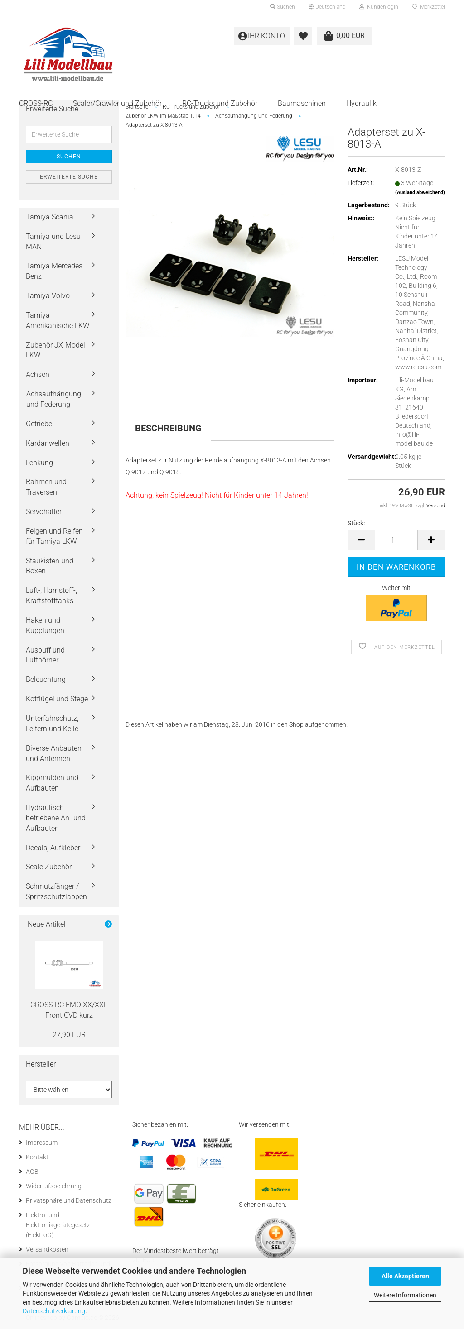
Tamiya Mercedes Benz (54, 271)
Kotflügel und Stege (57, 699)
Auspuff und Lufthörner (45, 655)
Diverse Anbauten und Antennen (54, 753)
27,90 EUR (69, 1034)
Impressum (42, 1142)
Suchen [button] (282, 7)
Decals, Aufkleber (53, 847)
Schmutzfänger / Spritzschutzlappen (56, 891)
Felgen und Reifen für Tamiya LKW (54, 536)
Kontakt (37, 1157)
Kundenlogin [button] (378, 7)
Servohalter (44, 511)
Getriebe (39, 423)
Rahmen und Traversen (46, 486)
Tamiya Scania (49, 217)
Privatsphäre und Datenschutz (68, 1200)
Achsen (37, 374)
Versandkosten (47, 1249)
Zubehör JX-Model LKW (55, 350)
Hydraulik (361, 103)
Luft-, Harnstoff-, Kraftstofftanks (51, 595)
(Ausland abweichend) (420, 192)
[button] (327, 7)
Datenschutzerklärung (54, 1311)
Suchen (69, 156)
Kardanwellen (47, 443)
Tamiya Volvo (48, 295)
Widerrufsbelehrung (54, 1186)
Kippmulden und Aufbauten (52, 782)
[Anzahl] (396, 540)
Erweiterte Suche (69, 177)
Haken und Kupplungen (45, 625)
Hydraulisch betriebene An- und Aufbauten (56, 818)
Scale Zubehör (49, 866)
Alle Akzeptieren (405, 1276)
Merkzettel (428, 7)
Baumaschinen (302, 103)
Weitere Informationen (405, 1295)
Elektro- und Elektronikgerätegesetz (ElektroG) (58, 1224)
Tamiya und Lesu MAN (53, 241)
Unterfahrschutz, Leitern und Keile (52, 723)
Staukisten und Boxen (49, 566)
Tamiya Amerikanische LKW (57, 320)
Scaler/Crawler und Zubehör (117, 103)
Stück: (356, 523)
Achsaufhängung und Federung (53, 399)
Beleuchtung (46, 679)
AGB (32, 1171)
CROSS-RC (36, 103)
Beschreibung (168, 428)
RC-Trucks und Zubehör (219, 103)
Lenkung (39, 462)
